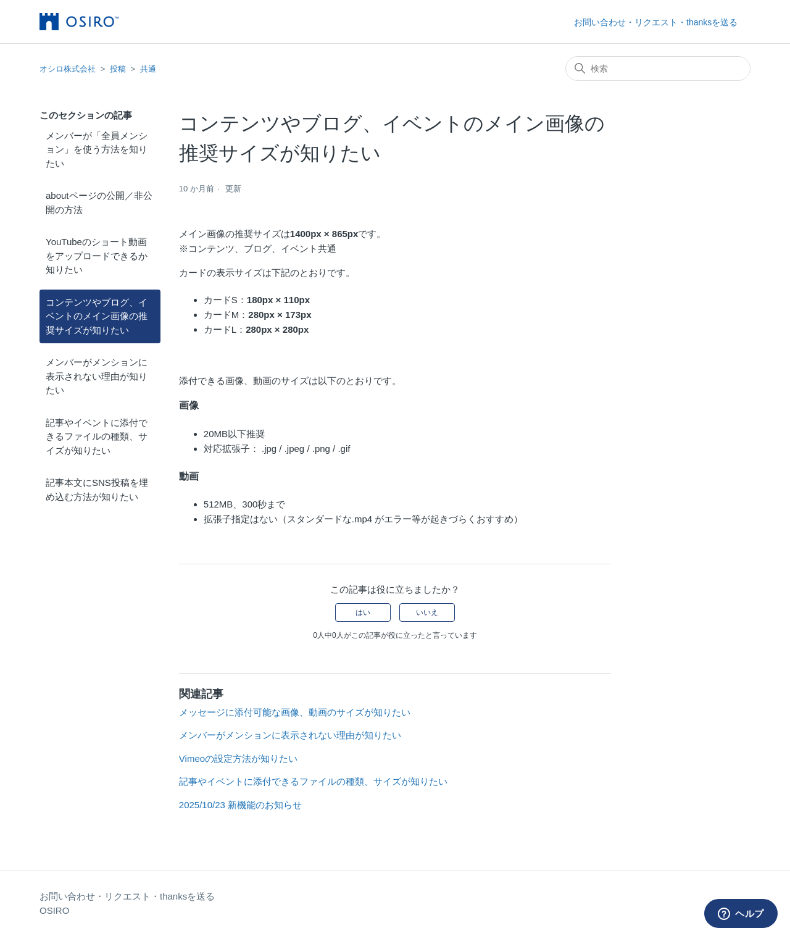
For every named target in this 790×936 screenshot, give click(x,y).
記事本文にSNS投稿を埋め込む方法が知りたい (97, 489)
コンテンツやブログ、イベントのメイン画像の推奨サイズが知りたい (97, 316)
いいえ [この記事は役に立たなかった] (427, 612)
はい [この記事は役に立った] (363, 612)
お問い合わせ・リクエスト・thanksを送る (656, 22)
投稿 (118, 68)
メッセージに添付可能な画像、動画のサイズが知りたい (294, 712)
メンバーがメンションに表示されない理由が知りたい (97, 376)
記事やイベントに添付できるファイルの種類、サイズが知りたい (97, 436)
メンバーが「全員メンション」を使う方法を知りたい (97, 149)
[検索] (657, 68)
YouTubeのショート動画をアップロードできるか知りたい (97, 255)
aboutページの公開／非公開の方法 (99, 202)
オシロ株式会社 (68, 68)
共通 (148, 68)
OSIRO (54, 910)
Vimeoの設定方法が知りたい (238, 758)
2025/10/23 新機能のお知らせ (240, 805)
